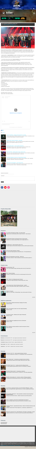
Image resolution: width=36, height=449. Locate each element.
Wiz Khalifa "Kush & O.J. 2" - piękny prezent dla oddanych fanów (17, 365)
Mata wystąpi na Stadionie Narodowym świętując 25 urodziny (16, 302)
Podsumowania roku (13, 24)
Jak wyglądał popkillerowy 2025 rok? (9, 23)
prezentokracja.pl (4, 422)
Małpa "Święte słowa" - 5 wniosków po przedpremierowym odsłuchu (17, 359)
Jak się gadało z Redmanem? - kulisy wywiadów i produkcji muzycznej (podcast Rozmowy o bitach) (19, 394)
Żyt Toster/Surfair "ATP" (10, 267)
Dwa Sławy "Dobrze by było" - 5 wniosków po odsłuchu (15, 371)
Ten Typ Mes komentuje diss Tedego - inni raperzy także (15, 232)
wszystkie (33, 297)
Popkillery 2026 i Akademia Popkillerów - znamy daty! (14, 140)
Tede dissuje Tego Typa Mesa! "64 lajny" (13, 250)
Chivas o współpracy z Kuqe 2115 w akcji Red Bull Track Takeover (17, 399)
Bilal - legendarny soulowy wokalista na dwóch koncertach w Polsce (17, 326)
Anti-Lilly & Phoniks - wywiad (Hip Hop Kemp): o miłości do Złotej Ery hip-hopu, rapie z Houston (20, 406)
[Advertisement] (13, 170)
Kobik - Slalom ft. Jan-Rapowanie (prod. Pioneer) (14, 279)
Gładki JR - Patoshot (9, 291)
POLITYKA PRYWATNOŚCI (10, 445)
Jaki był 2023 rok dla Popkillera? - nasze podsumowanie (15, 162)
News (10, 24)
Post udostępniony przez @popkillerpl (15, 127)
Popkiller (4, 132)
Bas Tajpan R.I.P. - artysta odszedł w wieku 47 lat (14, 244)
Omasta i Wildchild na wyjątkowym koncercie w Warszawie (16, 320)
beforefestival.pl (4, 423)
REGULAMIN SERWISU (3, 445)
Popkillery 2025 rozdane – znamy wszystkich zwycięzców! (15, 145)
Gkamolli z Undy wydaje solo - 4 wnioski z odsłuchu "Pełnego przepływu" (18, 377)
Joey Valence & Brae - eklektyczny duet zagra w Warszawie (16, 314)
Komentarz (3, 175)
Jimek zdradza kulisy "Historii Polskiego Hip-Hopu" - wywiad (16, 285)
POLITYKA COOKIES (17, 445)
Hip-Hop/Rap (7, 24)
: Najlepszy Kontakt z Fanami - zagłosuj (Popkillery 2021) (12, 342)
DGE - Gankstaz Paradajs (10, 273)
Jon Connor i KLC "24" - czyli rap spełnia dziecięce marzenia (16, 353)
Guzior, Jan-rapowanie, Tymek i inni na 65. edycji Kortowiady (16, 308)
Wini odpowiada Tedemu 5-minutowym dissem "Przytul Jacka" (16, 238)
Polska (5, 24)
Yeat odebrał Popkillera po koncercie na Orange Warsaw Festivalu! (16, 157)
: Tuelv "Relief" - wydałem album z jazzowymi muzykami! (12, 344)
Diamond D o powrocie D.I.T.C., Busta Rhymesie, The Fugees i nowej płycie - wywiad (20, 411)
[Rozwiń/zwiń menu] (34, 13)
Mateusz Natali (11, 25)
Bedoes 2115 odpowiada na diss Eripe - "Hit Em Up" (15, 256)
